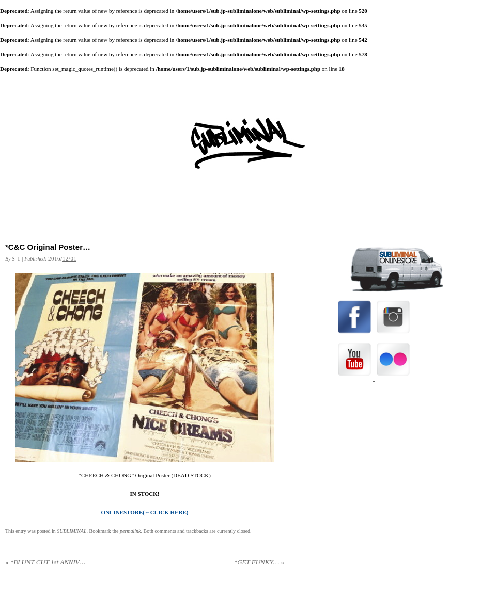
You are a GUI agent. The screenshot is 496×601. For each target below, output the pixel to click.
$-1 (16, 258)
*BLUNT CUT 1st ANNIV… (45, 562)
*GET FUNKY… (259, 562)
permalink (130, 531)
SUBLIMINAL (71, 531)
